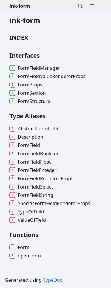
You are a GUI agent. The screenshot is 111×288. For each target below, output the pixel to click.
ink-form (19, 6)
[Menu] (96, 6)
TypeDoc (52, 280)
